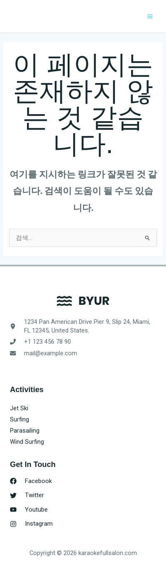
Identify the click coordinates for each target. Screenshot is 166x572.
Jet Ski (19, 408)
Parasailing (24, 430)
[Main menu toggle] (150, 16)
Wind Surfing (27, 441)
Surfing (19, 419)
